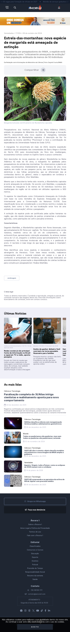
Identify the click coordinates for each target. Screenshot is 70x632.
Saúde (35, 579)
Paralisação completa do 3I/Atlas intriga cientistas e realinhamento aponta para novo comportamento (31, 397)
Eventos (35, 561)
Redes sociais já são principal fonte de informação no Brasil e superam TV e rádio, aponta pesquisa (17, 354)
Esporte (35, 557)
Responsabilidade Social (35, 572)
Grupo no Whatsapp (35, 501)
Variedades (9, 33)
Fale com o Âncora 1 (35, 535)
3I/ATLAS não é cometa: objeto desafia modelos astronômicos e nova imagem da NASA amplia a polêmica (44, 452)
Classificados (35, 546)
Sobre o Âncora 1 (35, 524)
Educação (35, 553)
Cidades (65, 346)
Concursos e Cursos (35, 550)
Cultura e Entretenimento (12, 346)
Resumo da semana (35, 576)
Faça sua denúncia (35, 510)
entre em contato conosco (36, 299)
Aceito (35, 627)
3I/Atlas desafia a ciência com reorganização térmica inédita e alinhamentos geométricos (43, 423)
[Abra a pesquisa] (15, 7)
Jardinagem (11, 278)
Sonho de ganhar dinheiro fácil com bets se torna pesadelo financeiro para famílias (46, 351)
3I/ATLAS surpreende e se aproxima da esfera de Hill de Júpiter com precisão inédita (44, 480)
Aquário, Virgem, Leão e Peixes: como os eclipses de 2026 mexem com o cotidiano (44, 466)
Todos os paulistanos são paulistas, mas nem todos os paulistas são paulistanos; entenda (42, 437)
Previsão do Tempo (35, 568)
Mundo (35, 346)
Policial (35, 565)
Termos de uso (35, 532)
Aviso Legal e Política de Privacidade (35, 528)
